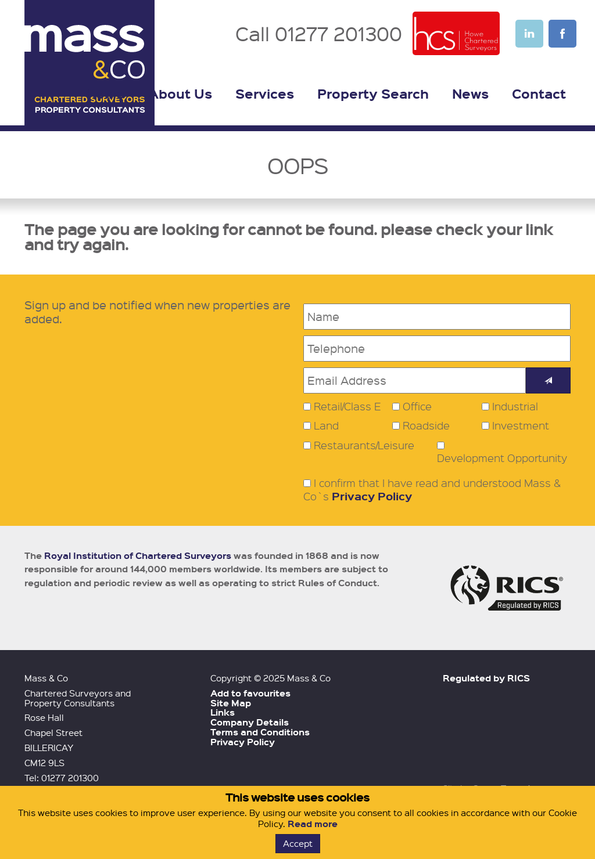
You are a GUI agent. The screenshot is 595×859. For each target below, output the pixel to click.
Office (417, 406)
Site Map (230, 702)
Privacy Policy (372, 496)
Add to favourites (250, 693)
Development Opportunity (502, 458)
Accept (298, 843)
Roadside (426, 425)
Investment (520, 425)
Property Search (373, 93)
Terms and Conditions (260, 732)
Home (105, 93)
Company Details (249, 722)
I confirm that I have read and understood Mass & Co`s (432, 490)
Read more (313, 823)
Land (326, 425)
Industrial (515, 406)
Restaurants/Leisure (364, 445)
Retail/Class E (347, 406)
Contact (539, 93)
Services (264, 93)
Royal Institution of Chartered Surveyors (137, 555)
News (470, 93)
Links (222, 712)
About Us (180, 93)
